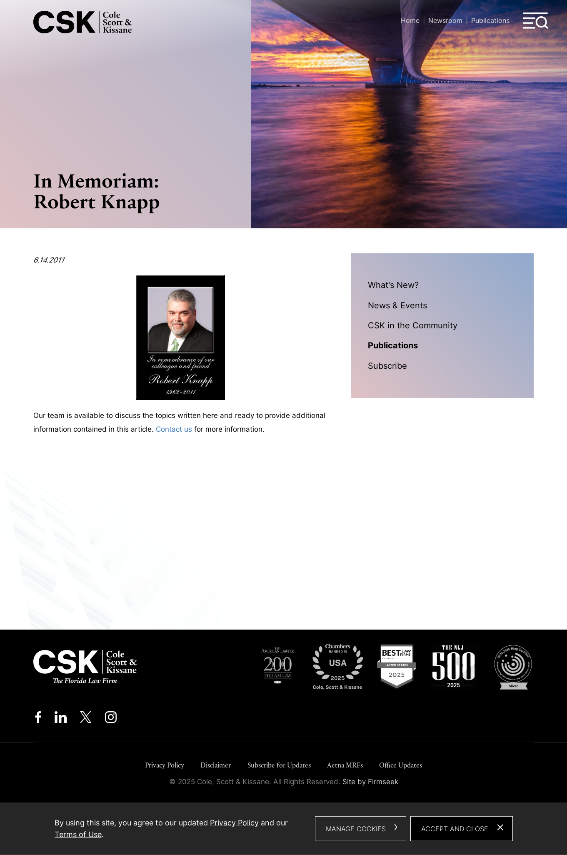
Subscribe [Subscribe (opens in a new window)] (387, 365)
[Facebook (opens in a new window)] (38, 719)
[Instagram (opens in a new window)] (111, 719)
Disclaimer (215, 765)
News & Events (397, 305)
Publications (490, 20)
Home (410, 20)
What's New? (393, 285)
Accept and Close (454, 829)
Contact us (174, 429)
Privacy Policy (164, 765)
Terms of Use (78, 834)
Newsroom (445, 20)
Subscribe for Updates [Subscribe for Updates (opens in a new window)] (279, 765)
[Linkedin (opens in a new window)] (60, 719)
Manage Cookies (356, 829)
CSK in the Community (412, 325)
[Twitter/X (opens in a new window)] (85, 719)
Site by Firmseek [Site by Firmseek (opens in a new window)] (370, 782)
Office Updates (400, 765)
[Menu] (535, 21)
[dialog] (284, 828)
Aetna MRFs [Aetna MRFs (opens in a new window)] (345, 765)
